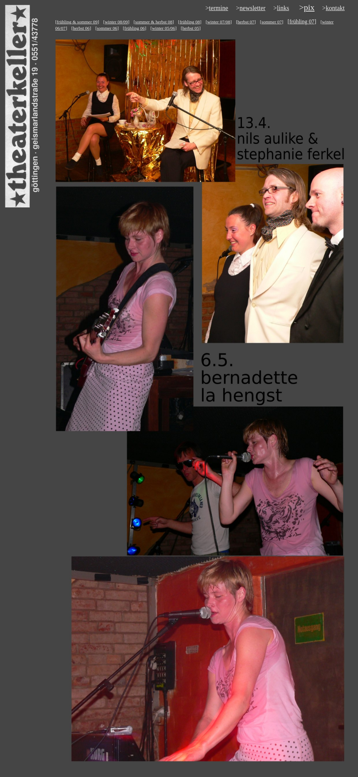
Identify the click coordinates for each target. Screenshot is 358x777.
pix (309, 7)
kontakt (335, 8)
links (283, 8)
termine (218, 8)
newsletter (252, 8)
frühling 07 (302, 21)
